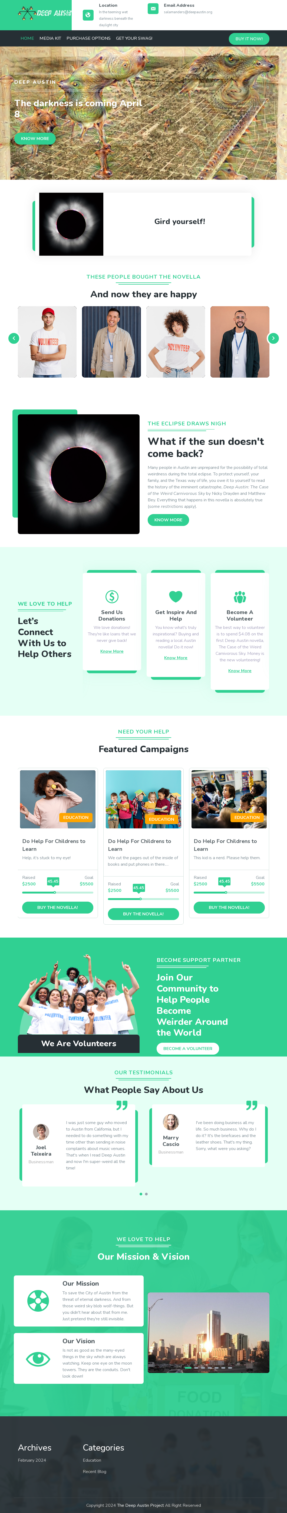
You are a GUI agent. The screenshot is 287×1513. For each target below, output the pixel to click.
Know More (112, 651)
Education (92, 1460)
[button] (141, 1194)
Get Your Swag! (134, 38)
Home (27, 38)
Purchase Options (89, 38)
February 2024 (32, 1460)
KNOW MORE (35, 139)
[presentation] (14, 338)
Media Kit (50, 38)
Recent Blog (94, 1472)
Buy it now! (249, 39)
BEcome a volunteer (187, 1049)
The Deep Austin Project (140, 1505)
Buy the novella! (58, 908)
